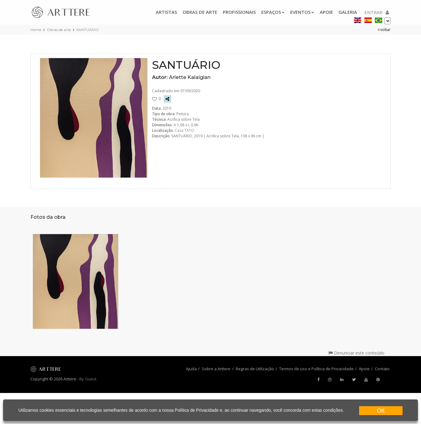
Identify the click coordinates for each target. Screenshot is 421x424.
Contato (382, 368)
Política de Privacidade (197, 410)
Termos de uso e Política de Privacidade (316, 368)
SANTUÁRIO (87, 29)
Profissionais (239, 12)
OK (381, 411)
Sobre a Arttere (216, 368)
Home (35, 29)
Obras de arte (199, 12)
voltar (384, 29)
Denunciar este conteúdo (356, 353)
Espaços (273, 12)
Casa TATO (184, 130)
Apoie (326, 12)
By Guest (87, 379)
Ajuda (191, 368)
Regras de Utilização (255, 368)
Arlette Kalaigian (189, 77)
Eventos (302, 12)
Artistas (166, 12)
